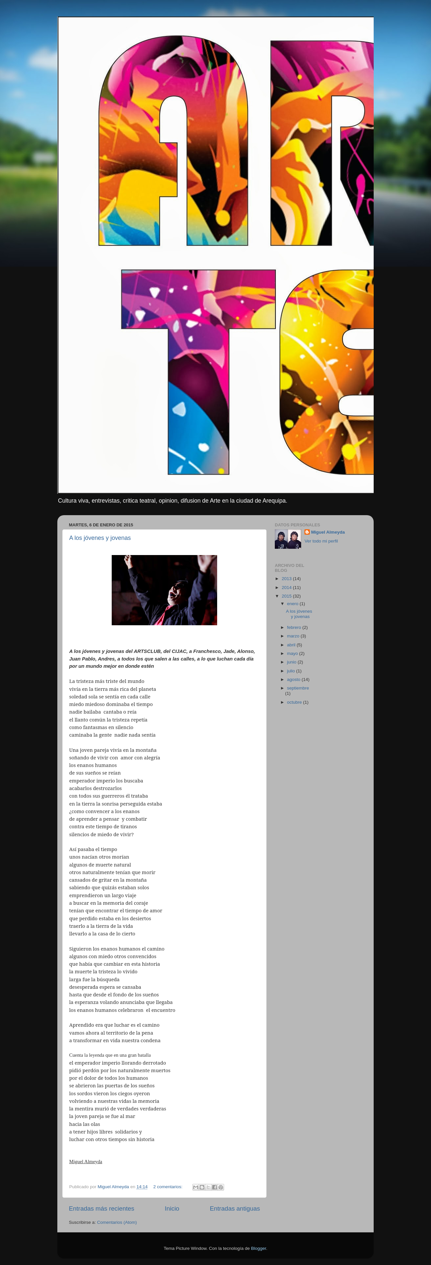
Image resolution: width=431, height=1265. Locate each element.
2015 (287, 596)
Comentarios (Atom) (117, 1222)
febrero (294, 627)
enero (293, 603)
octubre (295, 702)
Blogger (258, 1248)
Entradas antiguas (235, 1208)
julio (291, 670)
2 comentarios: (168, 1186)
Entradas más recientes (101, 1208)
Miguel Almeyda (328, 532)
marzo (294, 635)
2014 (287, 587)
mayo (293, 653)
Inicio (172, 1208)
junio (292, 662)
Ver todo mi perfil (321, 541)
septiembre (298, 688)
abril (292, 644)
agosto (294, 679)
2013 (287, 578)
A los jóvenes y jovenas (100, 538)
